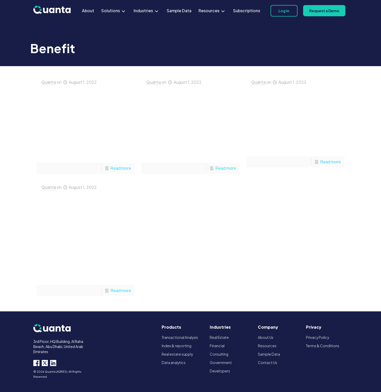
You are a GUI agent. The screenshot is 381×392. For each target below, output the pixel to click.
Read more (120, 168)
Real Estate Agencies (84, 104)
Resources (267, 345)
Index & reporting (176, 345)
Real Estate (219, 337)
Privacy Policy (317, 337)
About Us (265, 337)
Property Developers (296, 104)
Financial (217, 345)
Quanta (48, 82)
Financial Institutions (191, 104)
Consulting (219, 354)
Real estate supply (177, 354)
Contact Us (267, 362)
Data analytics (174, 362)
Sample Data (269, 354)
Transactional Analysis (180, 337)
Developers (220, 371)
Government (221, 362)
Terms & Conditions (322, 345)
